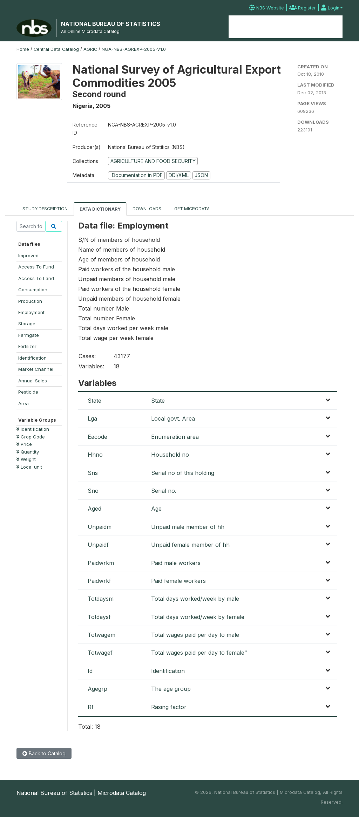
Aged (94, 508)
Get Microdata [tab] (191, 208)
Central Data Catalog (56, 49)
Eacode (97, 436)
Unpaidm (99, 526)
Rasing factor (169, 706)
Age (156, 508)
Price (24, 444)
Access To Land (36, 278)
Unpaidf (98, 544)
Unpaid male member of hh (187, 526)
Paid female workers (178, 580)
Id (90, 670)
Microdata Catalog (285, 27)
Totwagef (100, 652)
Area (23, 403)
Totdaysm (101, 598)
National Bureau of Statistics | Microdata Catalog (81, 792)
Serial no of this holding (182, 472)
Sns (93, 472)
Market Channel (35, 369)
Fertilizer (27, 346)
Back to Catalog (44, 753)
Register (302, 8)
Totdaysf (99, 616)
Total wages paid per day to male (195, 634)
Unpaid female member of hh (190, 544)
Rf (91, 706)
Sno (93, 490)
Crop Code (30, 437)
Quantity (27, 452)
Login (330, 8)
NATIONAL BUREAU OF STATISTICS (110, 23)
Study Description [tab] (45, 208)
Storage (26, 323)
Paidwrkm (101, 562)
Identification (32, 358)
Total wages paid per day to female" (199, 652)
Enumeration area (175, 436)
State (94, 400)
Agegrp (97, 688)
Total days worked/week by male (195, 598)
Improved (28, 255)
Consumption (32, 289)
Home (244, 27)
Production (30, 301)
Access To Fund (36, 267)
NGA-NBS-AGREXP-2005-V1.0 (134, 49)
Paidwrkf (99, 580)
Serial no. (163, 490)
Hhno (95, 454)
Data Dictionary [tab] (100, 209)
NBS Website (266, 8)
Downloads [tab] (147, 208)
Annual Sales (32, 380)
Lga (92, 418)
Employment (31, 312)
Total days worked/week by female (197, 616)
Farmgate (28, 335)
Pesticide (28, 392)
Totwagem (101, 634)
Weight (26, 459)
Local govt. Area (173, 418)
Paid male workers (176, 562)
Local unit (29, 467)
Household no (170, 454)
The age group (171, 688)
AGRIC (90, 49)
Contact (330, 27)
